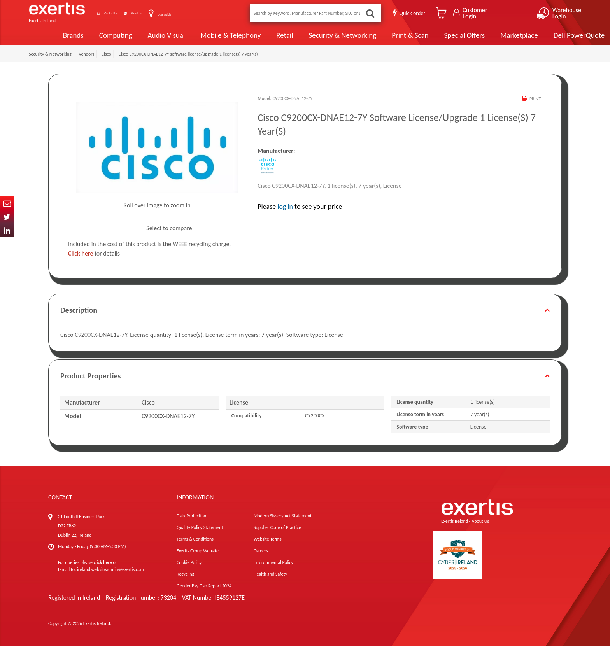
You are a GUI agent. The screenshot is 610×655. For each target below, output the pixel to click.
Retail (256, 39)
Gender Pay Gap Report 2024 (204, 594)
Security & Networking (313, 40)
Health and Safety (270, 582)
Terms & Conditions (195, 547)
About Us (162, 13)
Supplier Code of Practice (277, 536)
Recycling (185, 582)
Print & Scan (380, 40)
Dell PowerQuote (548, 40)
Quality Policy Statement (200, 536)
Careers (261, 559)
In (7, 230)
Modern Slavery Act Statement (283, 524)
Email (7, 203)
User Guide (201, 14)
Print (534, 107)
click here (103, 571)
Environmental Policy (273, 571)
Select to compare (163, 237)
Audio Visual (140, 40)
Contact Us (122, 13)
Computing (89, 39)
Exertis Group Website (198, 559)
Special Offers (434, 40)
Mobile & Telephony (203, 40)
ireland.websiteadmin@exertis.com (110, 578)
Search (368, 13)
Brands (47, 39)
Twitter (7, 217)
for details (94, 262)
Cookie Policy (189, 571)
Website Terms (268, 547)
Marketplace (489, 39)
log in (285, 215)
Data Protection (191, 524)
